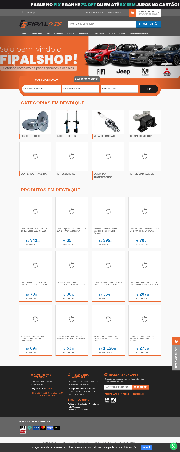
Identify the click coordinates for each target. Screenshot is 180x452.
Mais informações (128, 447)
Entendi (146, 447)
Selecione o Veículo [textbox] (71, 89)
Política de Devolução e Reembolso (83, 405)
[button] (13, 62)
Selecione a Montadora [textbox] (33, 89)
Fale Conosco (74, 408)
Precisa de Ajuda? (95, 12)
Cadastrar (140, 388)
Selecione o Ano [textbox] (109, 89)
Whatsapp (28, 12)
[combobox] (41, 89)
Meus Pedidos (115, 12)
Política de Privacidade (78, 411)
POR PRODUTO (87, 79)
